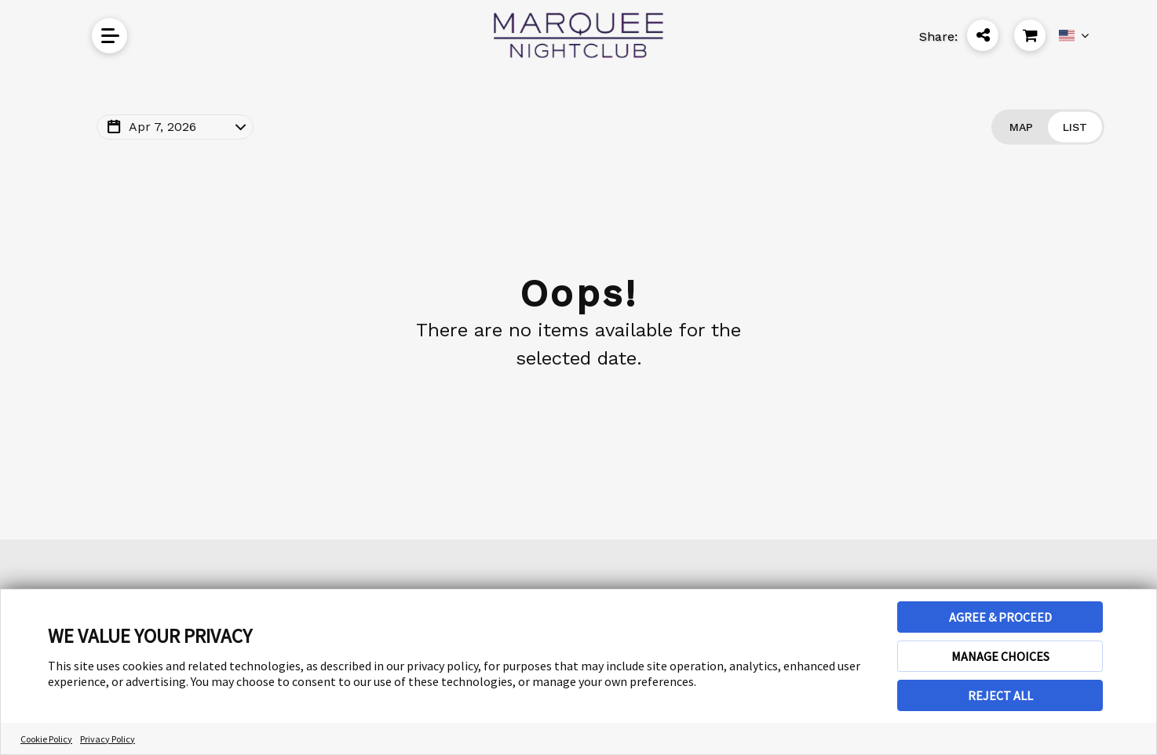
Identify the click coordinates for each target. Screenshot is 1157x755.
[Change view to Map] (1021, 127)
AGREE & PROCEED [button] (1000, 617)
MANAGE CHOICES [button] (1000, 656)
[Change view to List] (1075, 127)
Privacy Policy (107, 739)
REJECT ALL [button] (1000, 695)
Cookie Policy (46, 739)
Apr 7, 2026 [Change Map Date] (162, 126)
